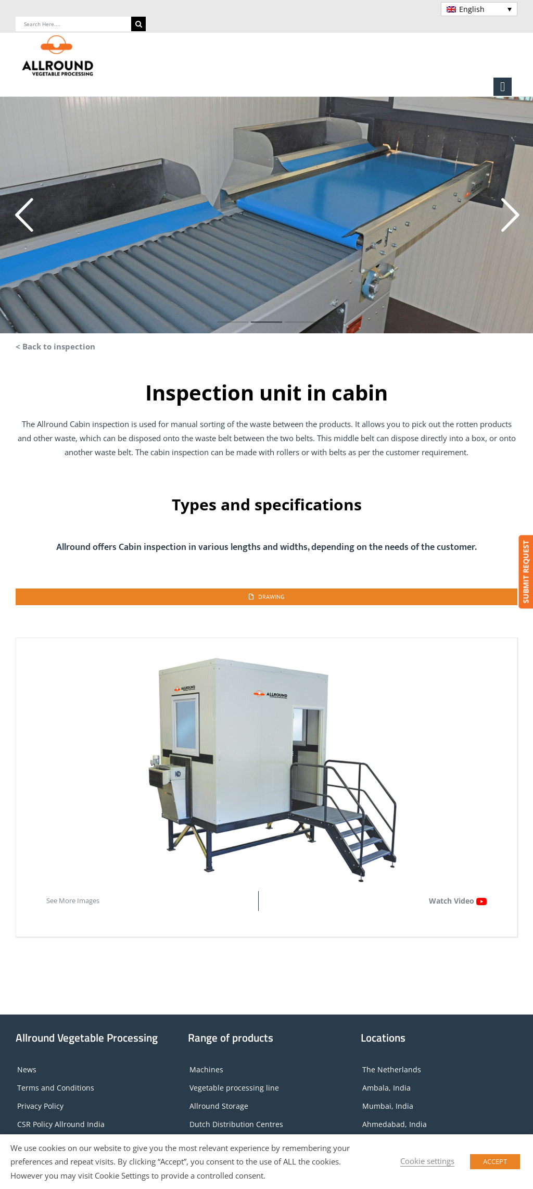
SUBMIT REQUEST (525, 572)
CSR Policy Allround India (61, 1124)
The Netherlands (391, 1069)
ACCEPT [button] (495, 1161)
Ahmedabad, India (394, 1124)
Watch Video (458, 901)
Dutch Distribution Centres (236, 1124)
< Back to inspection (55, 346)
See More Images (72, 900)
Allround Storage (218, 1106)
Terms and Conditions (55, 1088)
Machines (206, 1069)
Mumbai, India (387, 1106)
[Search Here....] (73, 24)
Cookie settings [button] (427, 1161)
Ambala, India (386, 1088)
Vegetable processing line (234, 1088)
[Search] (138, 24)
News (26, 1069)
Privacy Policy (40, 1106)
